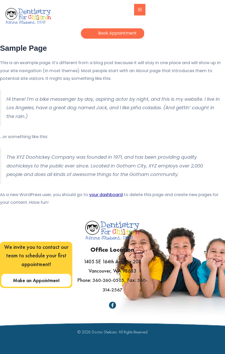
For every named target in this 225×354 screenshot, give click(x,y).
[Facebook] (112, 305)
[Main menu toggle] (142, 9)
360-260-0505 (108, 280)
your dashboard (106, 198)
